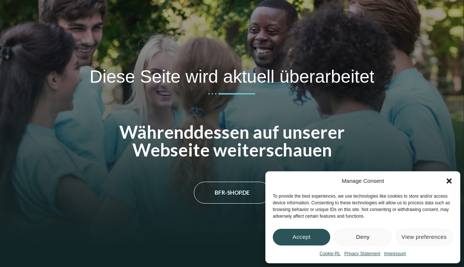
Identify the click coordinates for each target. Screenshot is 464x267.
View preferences (424, 237)
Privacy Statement (362, 253)
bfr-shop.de (232, 192)
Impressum (395, 253)
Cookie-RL (330, 253)
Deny (363, 237)
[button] (449, 181)
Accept (302, 237)
